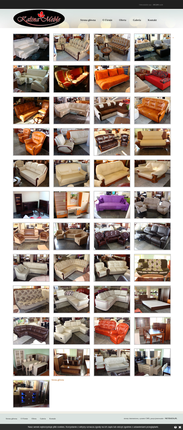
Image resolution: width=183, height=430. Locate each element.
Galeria (137, 20)
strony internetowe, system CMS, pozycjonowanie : (150, 418)
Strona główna (88, 20)
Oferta (122, 20)
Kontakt (152, 20)
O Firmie (107, 20)
